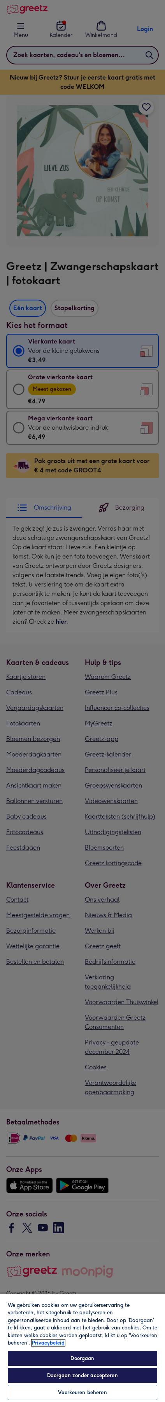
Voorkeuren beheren (82, 1392)
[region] (82, 1347)
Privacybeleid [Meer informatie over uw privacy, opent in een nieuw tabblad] (48, 1343)
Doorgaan (82, 1358)
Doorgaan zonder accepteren (82, 1375)
